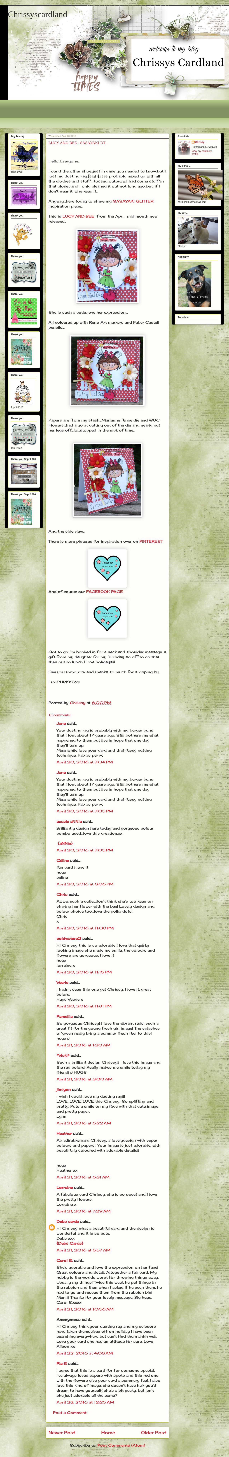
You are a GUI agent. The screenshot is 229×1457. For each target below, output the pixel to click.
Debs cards (68, 1221)
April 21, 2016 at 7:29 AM (84, 1211)
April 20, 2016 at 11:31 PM (84, 1006)
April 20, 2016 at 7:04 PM (85, 762)
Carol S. (65, 1260)
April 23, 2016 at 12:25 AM (85, 1402)
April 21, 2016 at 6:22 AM (84, 1123)
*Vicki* (63, 1055)
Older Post (153, 1432)
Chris (62, 894)
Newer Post (61, 1432)
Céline (63, 860)
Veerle (62, 982)
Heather (64, 1133)
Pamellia (65, 1016)
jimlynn (64, 1089)
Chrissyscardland (37, 14)
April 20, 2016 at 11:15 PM (84, 972)
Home (108, 1432)
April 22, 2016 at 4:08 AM (85, 1353)
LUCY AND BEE (78, 216)
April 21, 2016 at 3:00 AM (84, 1079)
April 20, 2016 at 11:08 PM (85, 928)
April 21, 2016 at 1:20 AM (83, 1045)
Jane (61, 723)
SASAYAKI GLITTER (133, 201)
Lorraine (65, 1187)
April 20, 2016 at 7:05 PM (85, 811)
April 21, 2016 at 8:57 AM (83, 1250)
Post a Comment (70, 1412)
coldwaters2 (69, 938)
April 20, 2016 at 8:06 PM (85, 884)
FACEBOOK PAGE (104, 591)
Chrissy (199, 142)
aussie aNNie (69, 821)
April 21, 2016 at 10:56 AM (85, 1309)
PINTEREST (151, 541)
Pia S (62, 1363)
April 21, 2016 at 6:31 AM (83, 1177)
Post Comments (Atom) (121, 1445)
